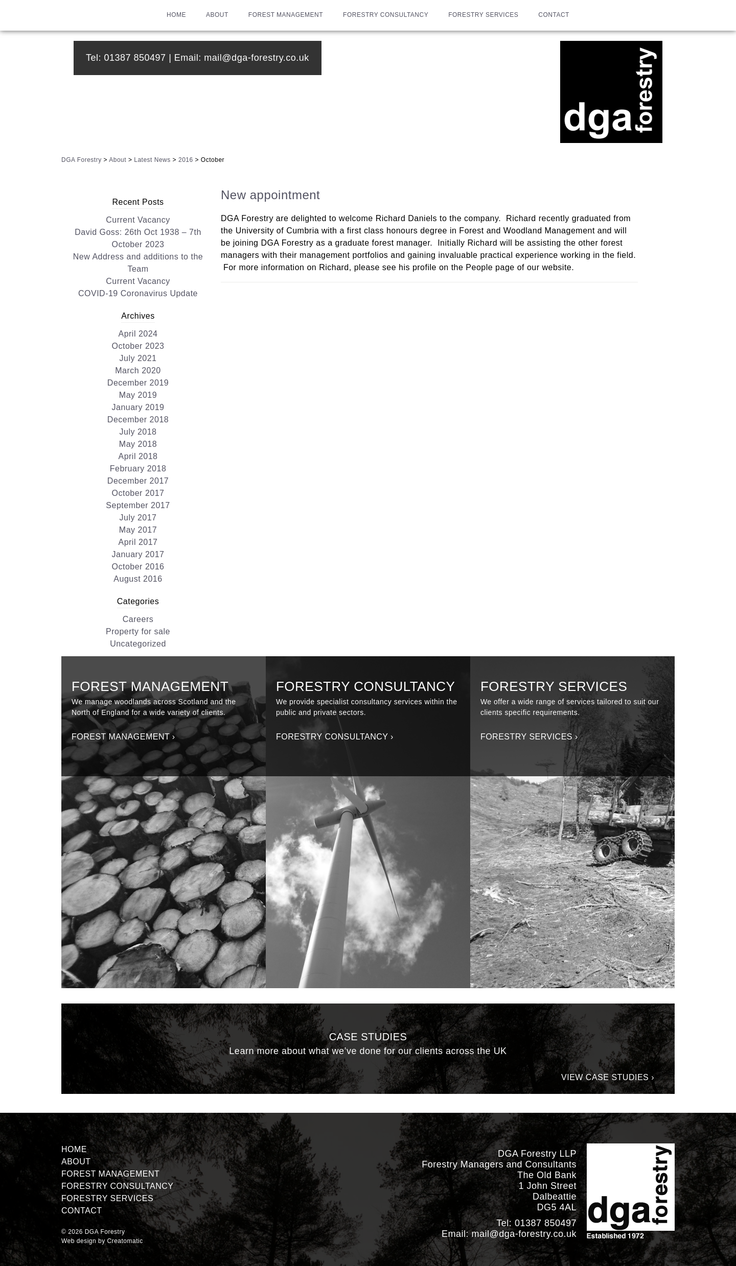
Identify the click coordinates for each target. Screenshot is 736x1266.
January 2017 (138, 554)
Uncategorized (138, 643)
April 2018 (137, 456)
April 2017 (137, 542)
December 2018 (138, 419)
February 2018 (138, 468)
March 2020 (138, 370)
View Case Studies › (607, 1077)
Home (176, 14)
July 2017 (138, 517)
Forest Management (285, 14)
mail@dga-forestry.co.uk (256, 58)
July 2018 (138, 431)
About (217, 14)
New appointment (270, 195)
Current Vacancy (138, 220)
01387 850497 (135, 58)
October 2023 (138, 346)
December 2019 (138, 382)
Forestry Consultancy (385, 14)
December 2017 (138, 480)
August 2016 (137, 579)
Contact (553, 14)
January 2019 (138, 407)
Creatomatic (125, 1241)
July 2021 (138, 358)
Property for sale (138, 631)
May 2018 (138, 444)
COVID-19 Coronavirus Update (138, 293)
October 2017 (138, 493)
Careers (138, 619)
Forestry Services (483, 14)
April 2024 (137, 333)
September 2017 (138, 505)
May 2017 (138, 529)
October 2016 (138, 566)
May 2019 (138, 395)
